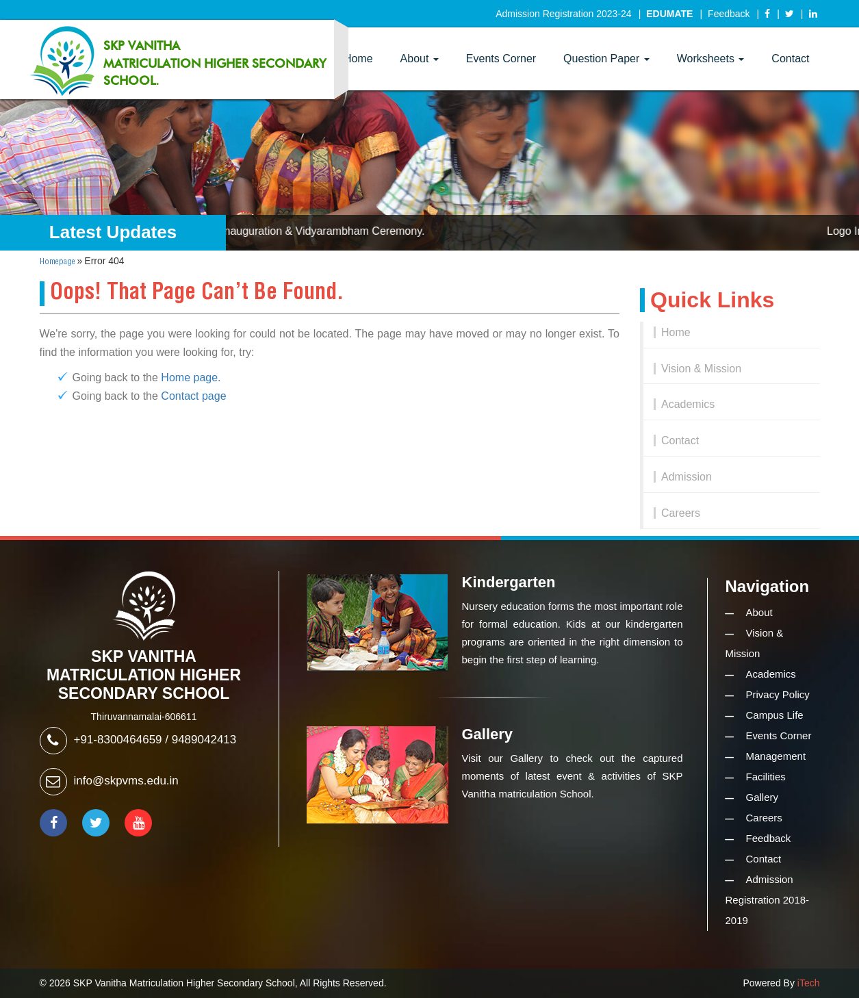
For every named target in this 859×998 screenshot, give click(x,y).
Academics (688, 404)
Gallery (762, 797)
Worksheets (711, 58)
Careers (680, 513)
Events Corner (501, 58)
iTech (808, 982)
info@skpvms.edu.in (126, 780)
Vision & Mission (701, 368)
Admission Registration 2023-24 (563, 13)
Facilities (766, 776)
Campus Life (775, 715)
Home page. (190, 377)
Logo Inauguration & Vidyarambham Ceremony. (316, 231)
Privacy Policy (778, 694)
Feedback (728, 13)
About (419, 58)
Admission (686, 477)
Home (676, 332)
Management (776, 756)
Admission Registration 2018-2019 (768, 899)
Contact (790, 58)
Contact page (193, 396)
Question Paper (606, 58)
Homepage (57, 262)
